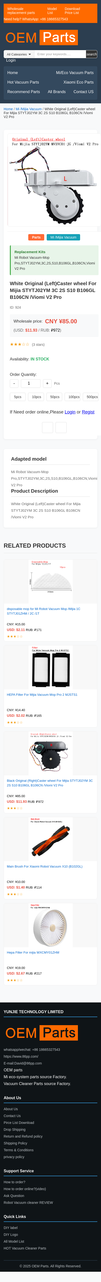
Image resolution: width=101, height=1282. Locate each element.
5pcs (17, 397)
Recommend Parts (23, 92)
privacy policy (14, 1157)
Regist (88, 412)
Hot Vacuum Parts (23, 82)
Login (11, 60)
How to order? (14, 1182)
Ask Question (14, 1196)
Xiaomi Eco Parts (78, 82)
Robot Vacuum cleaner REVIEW (28, 1203)
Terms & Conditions (18, 1150)
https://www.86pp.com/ (21, 1056)
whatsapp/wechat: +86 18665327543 (32, 1050)
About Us (11, 1109)
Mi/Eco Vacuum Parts (75, 73)
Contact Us (12, 1116)
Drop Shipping (15, 1129)
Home (12, 73)
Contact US (83, 92)
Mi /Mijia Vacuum (29, 109)
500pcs (92, 397)
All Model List (14, 1241)
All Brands (57, 92)
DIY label (11, 1228)
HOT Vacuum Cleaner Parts (25, 1248)
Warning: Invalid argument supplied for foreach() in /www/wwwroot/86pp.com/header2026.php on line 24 (19, 54)
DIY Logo (11, 1235)
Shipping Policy (15, 1143)
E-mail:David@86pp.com (23, 1063)
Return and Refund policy (23, 1136)
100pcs (74, 397)
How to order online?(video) (25, 1189)
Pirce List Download (19, 1123)
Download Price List (72, 11)
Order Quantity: (23, 374)
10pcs (36, 397)
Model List (52, 11)
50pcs (54, 397)
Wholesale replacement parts (21, 11)
